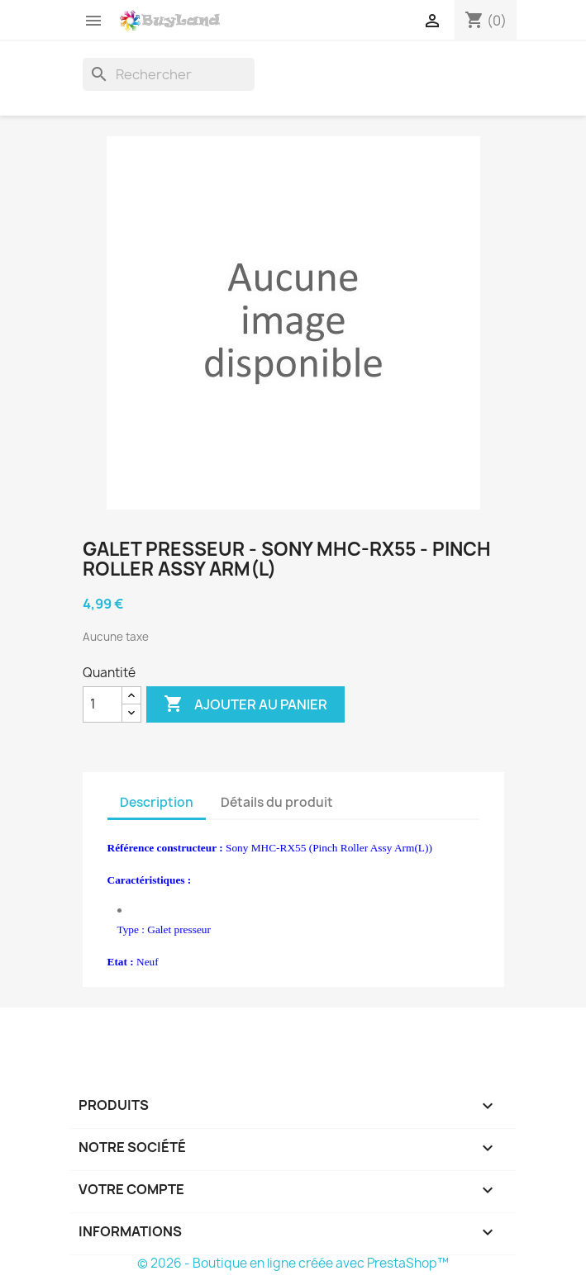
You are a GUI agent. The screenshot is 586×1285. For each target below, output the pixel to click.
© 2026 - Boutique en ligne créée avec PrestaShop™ (293, 1263)
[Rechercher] (169, 74)
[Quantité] (102, 704)
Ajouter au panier (245, 704)
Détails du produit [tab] (277, 802)
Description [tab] (156, 802)
